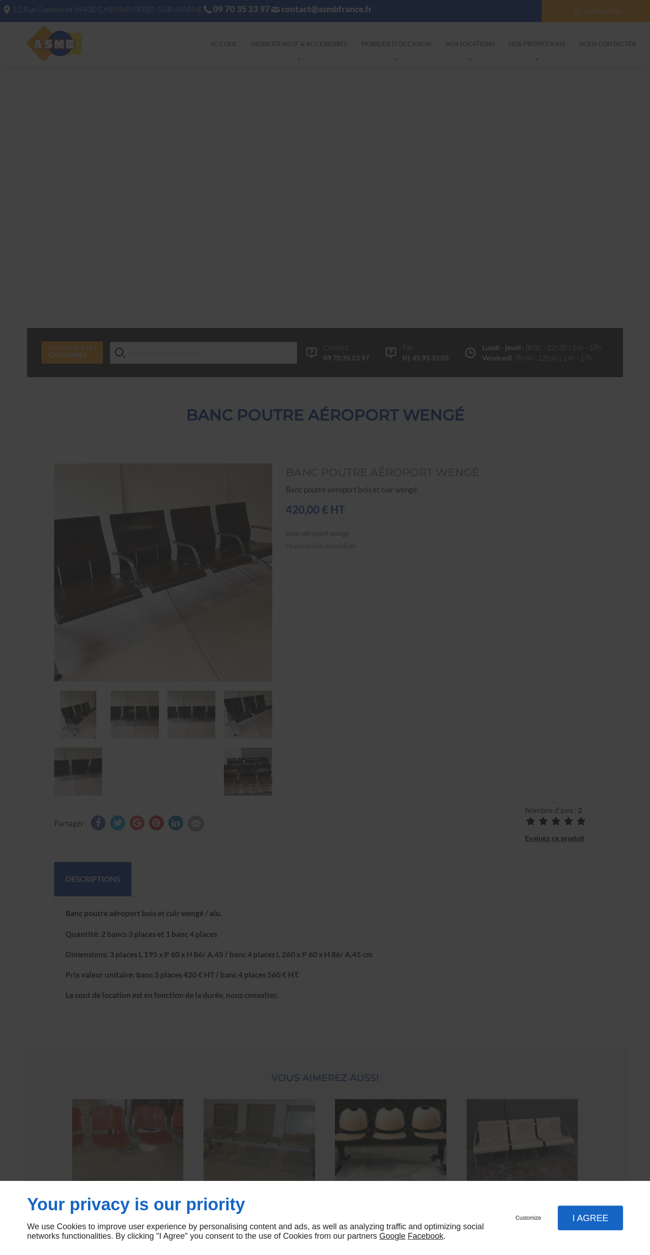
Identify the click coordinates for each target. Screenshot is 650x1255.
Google (392, 1236)
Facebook (425, 1236)
